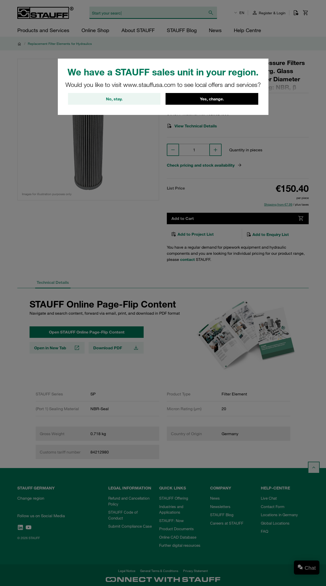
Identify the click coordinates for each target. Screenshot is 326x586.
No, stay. (114, 99)
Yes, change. (212, 99)
